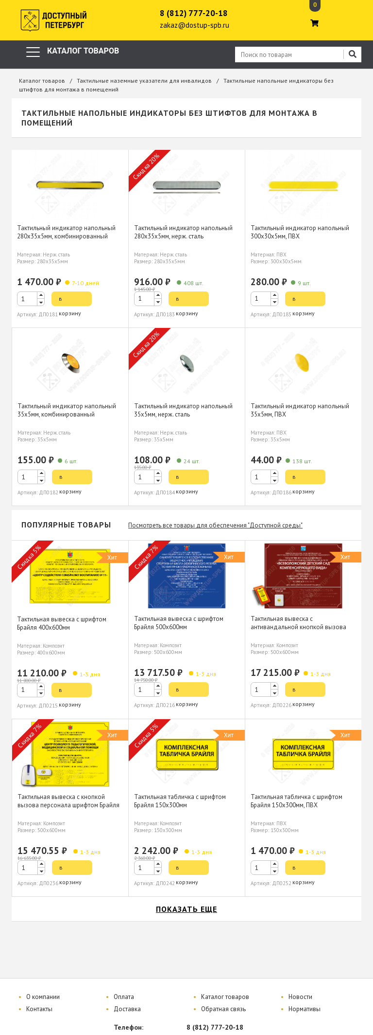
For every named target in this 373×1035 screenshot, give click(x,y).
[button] (41, 295)
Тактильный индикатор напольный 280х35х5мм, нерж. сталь (183, 232)
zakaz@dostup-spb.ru (194, 25)
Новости (300, 997)
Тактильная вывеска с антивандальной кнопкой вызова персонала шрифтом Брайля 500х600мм (298, 631)
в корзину (70, 300)
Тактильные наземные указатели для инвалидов (144, 80)
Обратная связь (223, 1009)
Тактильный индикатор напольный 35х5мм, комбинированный (66, 410)
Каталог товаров (42, 80)
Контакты (39, 1009)
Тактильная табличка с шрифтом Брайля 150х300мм (180, 801)
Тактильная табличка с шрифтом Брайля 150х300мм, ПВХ (296, 801)
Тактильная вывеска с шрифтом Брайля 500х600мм (178, 623)
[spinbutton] (31, 298)
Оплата (124, 997)
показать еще (186, 909)
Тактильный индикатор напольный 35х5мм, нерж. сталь (183, 410)
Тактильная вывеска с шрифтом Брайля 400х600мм (61, 623)
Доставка (127, 1009)
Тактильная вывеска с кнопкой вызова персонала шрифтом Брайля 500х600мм (68, 805)
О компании (43, 997)
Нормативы (304, 1009)
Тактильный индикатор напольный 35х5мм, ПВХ (300, 410)
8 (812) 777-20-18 (194, 13)
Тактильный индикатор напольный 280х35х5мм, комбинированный (66, 232)
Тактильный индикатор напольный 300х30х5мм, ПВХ (300, 232)
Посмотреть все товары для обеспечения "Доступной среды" (215, 525)
